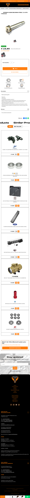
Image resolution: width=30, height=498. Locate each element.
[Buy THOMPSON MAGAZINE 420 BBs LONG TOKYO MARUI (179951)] (16, 231)
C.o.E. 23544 (15, 489)
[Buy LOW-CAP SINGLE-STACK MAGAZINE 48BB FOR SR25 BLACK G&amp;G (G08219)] (16, 206)
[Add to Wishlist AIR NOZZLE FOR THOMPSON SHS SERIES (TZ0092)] (18, 308)
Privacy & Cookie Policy (11, 488)
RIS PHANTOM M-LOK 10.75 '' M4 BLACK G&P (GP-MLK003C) (15, 252)
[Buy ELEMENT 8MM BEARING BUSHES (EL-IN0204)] (16, 334)
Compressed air (15, 386)
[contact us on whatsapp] (27, 496)
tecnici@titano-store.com (6, 428)
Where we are (15, 400)
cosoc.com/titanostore (13, 434)
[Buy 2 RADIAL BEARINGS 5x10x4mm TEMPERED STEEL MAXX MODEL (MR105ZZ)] (16, 180)
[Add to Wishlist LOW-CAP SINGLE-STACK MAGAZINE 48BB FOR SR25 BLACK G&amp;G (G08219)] (18, 206)
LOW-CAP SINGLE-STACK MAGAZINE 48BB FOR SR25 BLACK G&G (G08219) (15, 201)
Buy (15, 68)
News (10, 126)
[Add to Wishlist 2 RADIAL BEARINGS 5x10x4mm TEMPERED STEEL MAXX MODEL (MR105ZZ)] (18, 180)
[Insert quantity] (11, 63)
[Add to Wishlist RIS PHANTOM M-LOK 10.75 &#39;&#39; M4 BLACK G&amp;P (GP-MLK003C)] (18, 257)
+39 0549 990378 (6, 469)
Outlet (15, 391)
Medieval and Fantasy (15, 390)
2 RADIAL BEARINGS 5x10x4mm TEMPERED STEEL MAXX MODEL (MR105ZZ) (15, 176)
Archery (15, 388)
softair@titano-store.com (12, 1)
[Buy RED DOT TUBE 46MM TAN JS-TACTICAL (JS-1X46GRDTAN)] (16, 283)
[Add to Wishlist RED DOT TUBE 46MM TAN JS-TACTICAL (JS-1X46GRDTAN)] (18, 283)
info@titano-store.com (8, 421)
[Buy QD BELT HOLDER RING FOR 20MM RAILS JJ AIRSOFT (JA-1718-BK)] (16, 154)
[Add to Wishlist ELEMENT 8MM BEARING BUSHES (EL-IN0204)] (18, 334)
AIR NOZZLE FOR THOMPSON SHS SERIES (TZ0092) (15, 303)
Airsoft (7, 8)
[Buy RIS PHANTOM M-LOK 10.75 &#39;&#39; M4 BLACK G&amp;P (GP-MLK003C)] (16, 257)
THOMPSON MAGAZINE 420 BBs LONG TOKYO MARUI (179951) (15, 226)
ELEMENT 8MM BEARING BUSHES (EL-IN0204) (15, 329)
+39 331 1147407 (8, 471)
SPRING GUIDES (26, 8)
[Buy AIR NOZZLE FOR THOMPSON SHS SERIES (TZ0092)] (16, 308)
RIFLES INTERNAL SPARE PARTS (15, 8)
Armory (15, 387)
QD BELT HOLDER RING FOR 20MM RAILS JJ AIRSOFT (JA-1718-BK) (15, 149)
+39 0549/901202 (6, 419)
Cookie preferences (19, 488)
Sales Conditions (15, 395)
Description (15, 91)
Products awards (15, 396)
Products (2, 8)
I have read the (15, 371)
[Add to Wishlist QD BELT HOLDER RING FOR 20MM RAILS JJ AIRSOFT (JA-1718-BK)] (18, 154)
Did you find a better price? (15, 48)
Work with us (15, 401)
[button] (28, 1)
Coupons (15, 392)
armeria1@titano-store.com (9, 472)
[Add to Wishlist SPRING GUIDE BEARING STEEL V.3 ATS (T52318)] (15, 72)
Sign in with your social (15, 347)
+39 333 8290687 (8, 420)
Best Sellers (17, 126)
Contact (15, 398)
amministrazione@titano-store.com (7, 424)
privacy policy (18, 371)
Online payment (15, 397)
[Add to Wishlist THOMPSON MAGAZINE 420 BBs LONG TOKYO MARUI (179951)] (18, 231)
